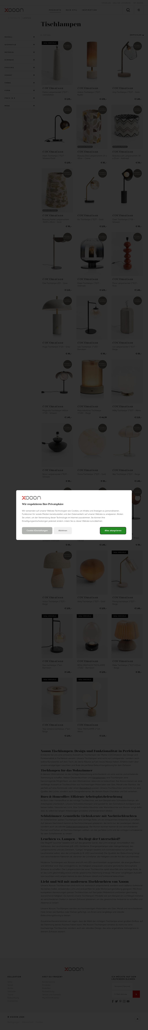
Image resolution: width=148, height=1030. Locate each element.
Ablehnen (62, 530)
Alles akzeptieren (113, 530)
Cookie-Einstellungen (37, 530)
